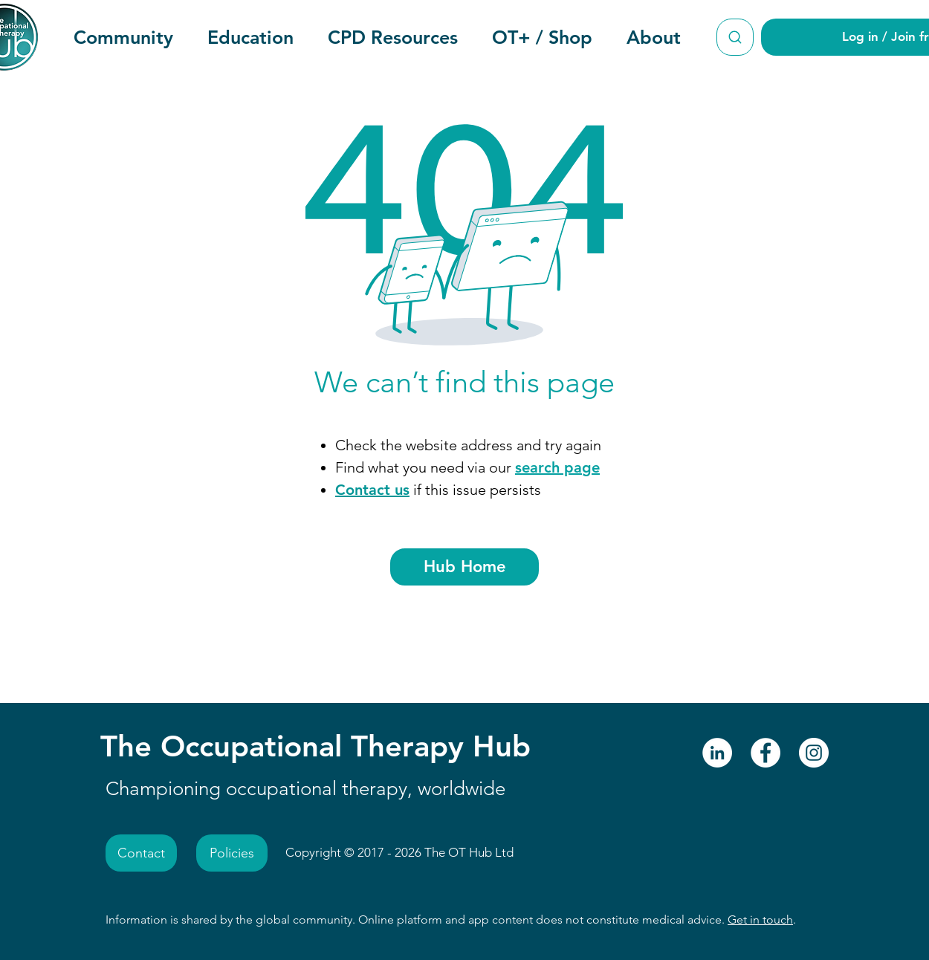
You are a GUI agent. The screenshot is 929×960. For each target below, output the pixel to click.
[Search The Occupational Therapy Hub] (735, 37)
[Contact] (141, 853)
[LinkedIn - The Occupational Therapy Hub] (717, 753)
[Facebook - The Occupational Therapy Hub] (765, 753)
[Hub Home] (464, 567)
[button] (123, 37)
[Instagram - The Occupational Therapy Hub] (814, 753)
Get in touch (760, 919)
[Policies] (232, 853)
